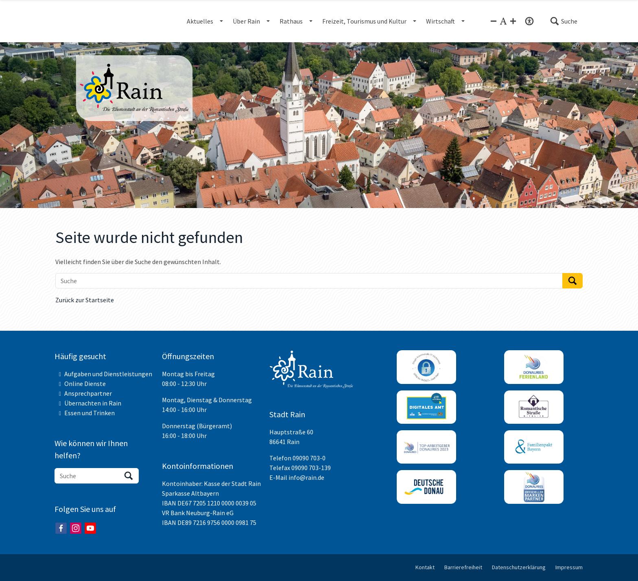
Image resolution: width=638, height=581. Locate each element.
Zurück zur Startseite (84, 300)
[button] (563, 21)
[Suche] (309, 280)
